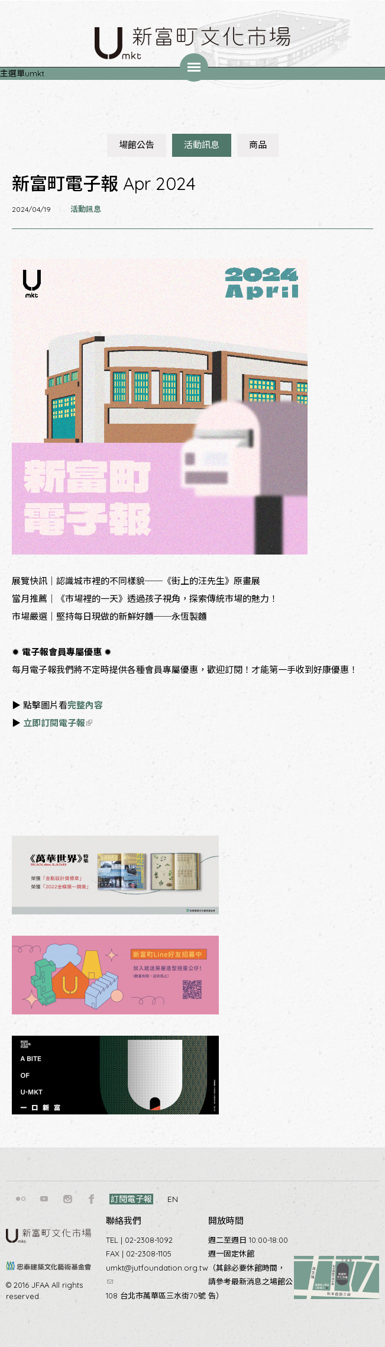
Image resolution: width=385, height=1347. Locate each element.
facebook (92, 1199)
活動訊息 (201, 144)
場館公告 (136, 144)
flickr (21, 1199)
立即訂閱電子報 (57, 723)
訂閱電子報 (131, 1199)
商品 (258, 144)
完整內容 (85, 705)
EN (172, 1199)
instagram (68, 1199)
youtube (44, 1199)
